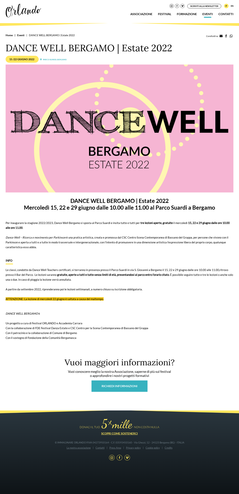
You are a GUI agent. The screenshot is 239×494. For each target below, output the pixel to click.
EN (232, 6)
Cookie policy (153, 447)
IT (226, 6)
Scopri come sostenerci (119, 433)
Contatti (225, 14)
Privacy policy (133, 447)
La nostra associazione (79, 447)
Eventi (207, 14)
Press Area (115, 447)
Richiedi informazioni (119, 386)
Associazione (141, 14)
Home (9, 35)
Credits (169, 447)
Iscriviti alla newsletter (204, 6)
